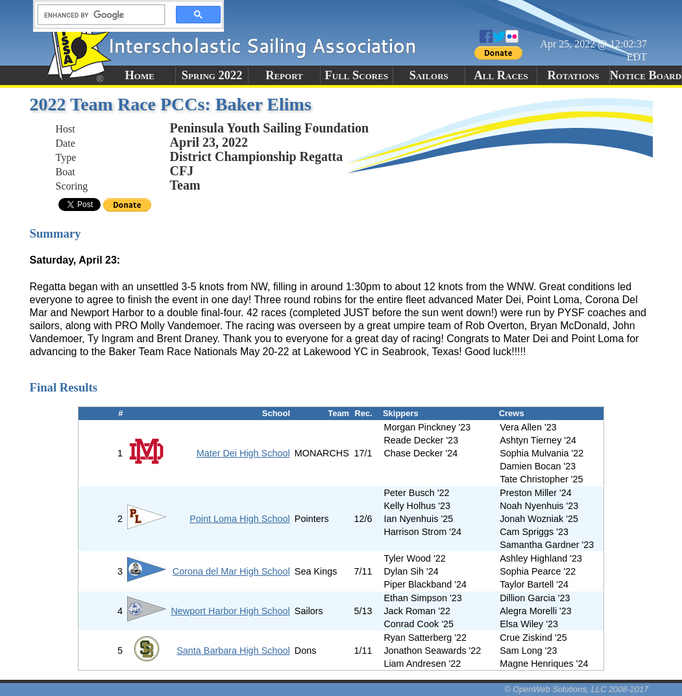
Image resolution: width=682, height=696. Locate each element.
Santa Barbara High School (233, 650)
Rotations (574, 75)
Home (139, 75)
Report (284, 75)
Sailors (428, 75)
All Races (501, 75)
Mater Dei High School (243, 453)
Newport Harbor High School (230, 611)
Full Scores (357, 75)
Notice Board (645, 75)
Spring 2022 (212, 75)
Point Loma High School (239, 519)
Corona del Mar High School (231, 571)
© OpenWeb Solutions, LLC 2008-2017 (576, 689)
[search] (97, 15)
